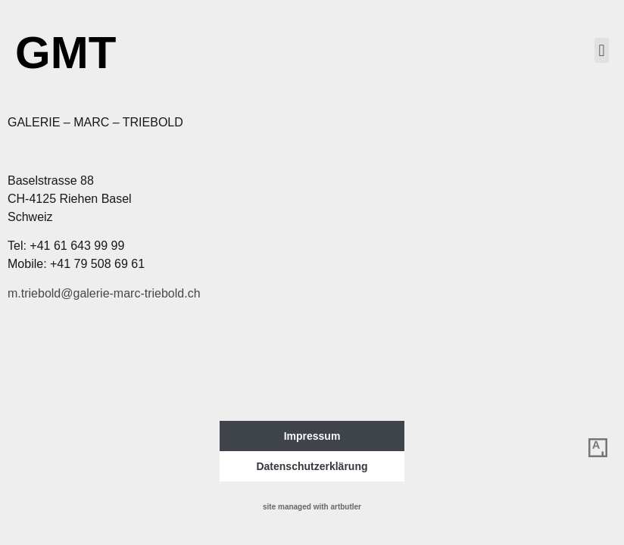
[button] (601, 50)
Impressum (312, 436)
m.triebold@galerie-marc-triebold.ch (104, 293)
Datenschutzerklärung (311, 466)
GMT (65, 52)
